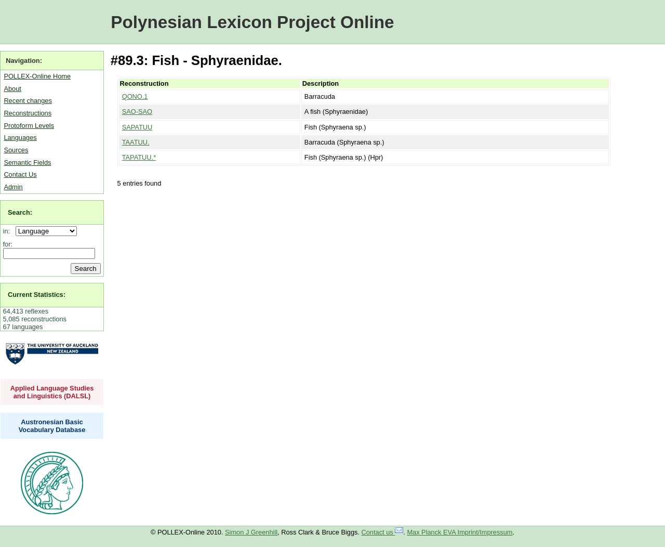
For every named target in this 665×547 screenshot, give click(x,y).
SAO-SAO (137, 111)
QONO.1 (135, 96)
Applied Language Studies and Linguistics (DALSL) (52, 392)
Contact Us (20, 174)
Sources (16, 150)
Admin (13, 187)
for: (8, 244)
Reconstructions (27, 113)
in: (8, 231)
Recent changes (27, 101)
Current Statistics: (36, 294)
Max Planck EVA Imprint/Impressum (459, 532)
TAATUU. (136, 142)
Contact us (383, 532)
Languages (20, 137)
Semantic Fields (27, 162)
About (12, 89)
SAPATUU (137, 127)
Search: (20, 212)
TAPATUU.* (139, 157)
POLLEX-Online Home (37, 76)
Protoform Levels (29, 125)
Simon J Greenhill (251, 532)
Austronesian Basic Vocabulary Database (52, 426)
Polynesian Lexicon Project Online (252, 22)
